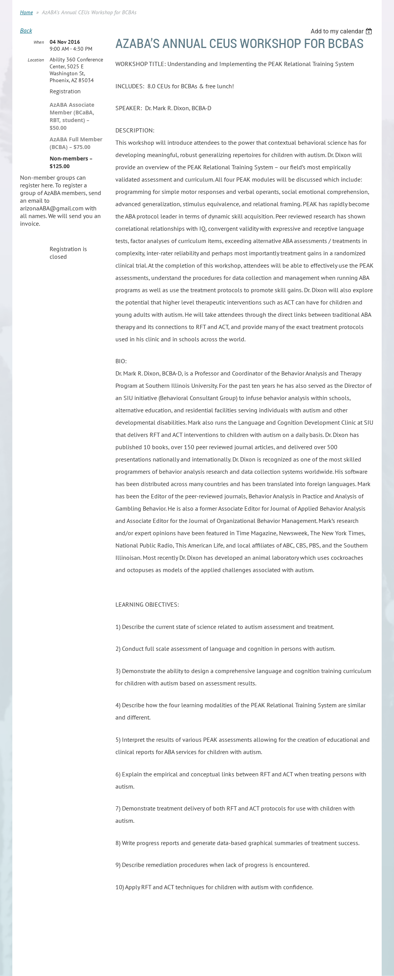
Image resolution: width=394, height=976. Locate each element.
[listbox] (342, 31)
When (38, 42)
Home (26, 12)
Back (26, 30)
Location (36, 60)
